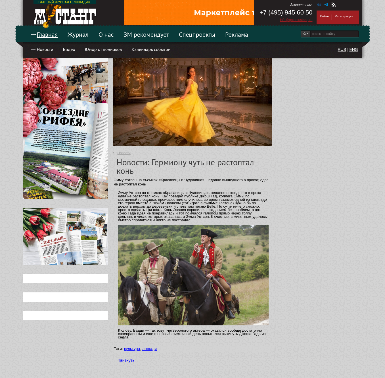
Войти (324, 16)
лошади (149, 348)
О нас (106, 34)
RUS (342, 49)
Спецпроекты (197, 34)
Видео (69, 49)
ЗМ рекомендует (146, 34)
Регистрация (344, 16)
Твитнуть (126, 360)
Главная (47, 34)
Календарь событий (150, 49)
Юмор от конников (103, 49)
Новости (45, 49)
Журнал (78, 34)
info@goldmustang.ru (296, 20)
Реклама (236, 34)
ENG (353, 49)
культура (132, 348)
